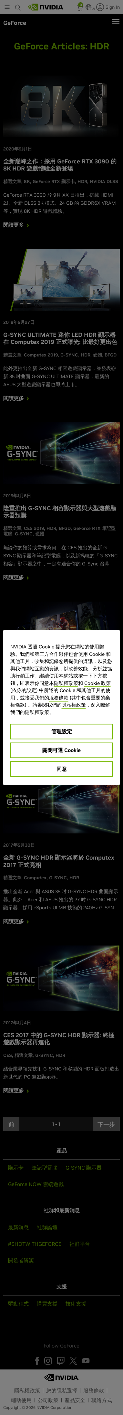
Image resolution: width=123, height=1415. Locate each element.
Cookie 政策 (97, 683)
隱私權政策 (66, 683)
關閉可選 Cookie (61, 750)
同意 (61, 769)
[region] (61, 707)
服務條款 (58, 697)
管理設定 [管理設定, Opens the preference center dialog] (61, 731)
